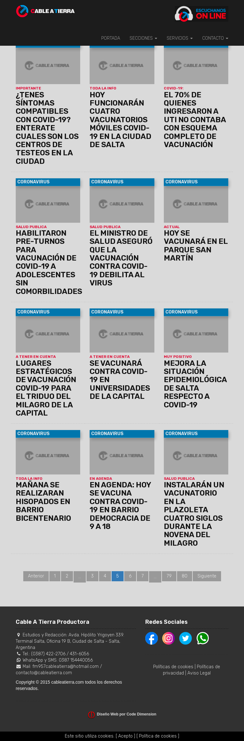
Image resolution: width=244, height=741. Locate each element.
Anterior (36, 576)
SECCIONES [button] (143, 38)
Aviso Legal (199, 673)
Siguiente (206, 576)
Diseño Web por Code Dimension (126, 714)
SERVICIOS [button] (180, 38)
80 (184, 576)
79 (169, 576)
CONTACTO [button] (215, 38)
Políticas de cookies (173, 666)
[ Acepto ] (125, 736)
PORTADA (110, 38)
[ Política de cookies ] (157, 736)
